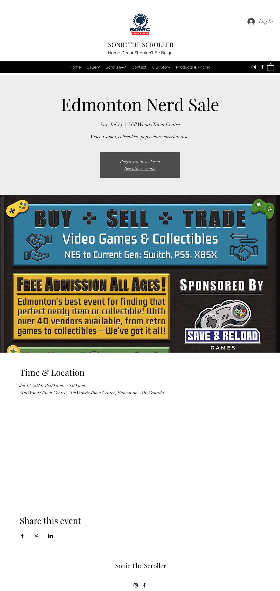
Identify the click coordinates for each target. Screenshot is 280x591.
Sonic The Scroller (140, 565)
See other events (140, 168)
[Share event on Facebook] (22, 536)
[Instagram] (254, 67)
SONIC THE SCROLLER (140, 44)
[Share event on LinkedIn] (50, 536)
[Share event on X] (36, 536)
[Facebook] (262, 67)
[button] (270, 67)
